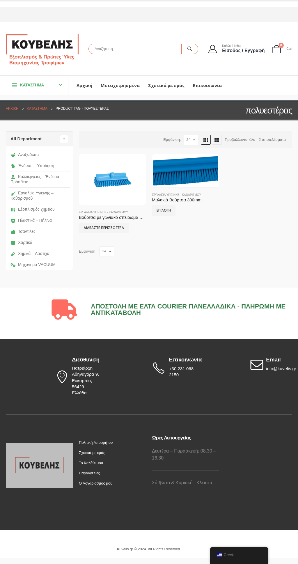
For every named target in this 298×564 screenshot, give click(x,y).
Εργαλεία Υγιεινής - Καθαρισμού (103, 212)
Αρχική (84, 85)
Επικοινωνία (207, 85)
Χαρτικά (21, 242)
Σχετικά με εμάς (166, 85)
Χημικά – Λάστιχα (29, 253)
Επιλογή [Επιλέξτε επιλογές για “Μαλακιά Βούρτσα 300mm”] (164, 210)
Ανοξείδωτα (24, 154)
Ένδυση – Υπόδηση (32, 165)
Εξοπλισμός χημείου (32, 209)
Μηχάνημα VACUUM (33, 264)
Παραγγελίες (89, 473)
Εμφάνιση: (172, 139)
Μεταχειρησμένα (120, 85)
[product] (112, 179)
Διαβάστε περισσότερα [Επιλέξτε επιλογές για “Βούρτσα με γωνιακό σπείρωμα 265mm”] (104, 227)
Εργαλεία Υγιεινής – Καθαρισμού (32, 196)
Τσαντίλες (22, 231)
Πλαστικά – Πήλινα (31, 220)
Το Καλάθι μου (91, 463)
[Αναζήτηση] (190, 49)
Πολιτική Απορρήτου (96, 442)
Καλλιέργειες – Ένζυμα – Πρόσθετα (36, 179)
